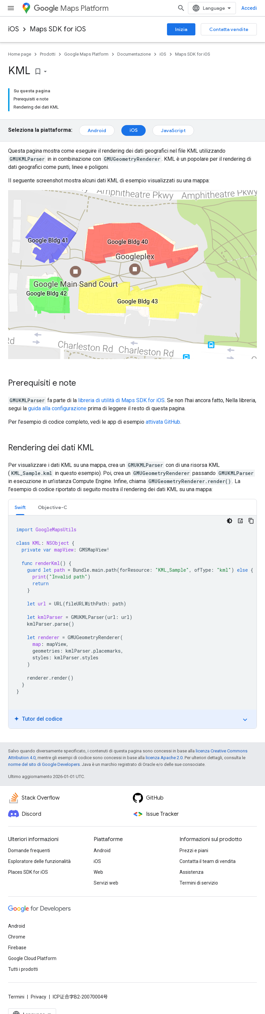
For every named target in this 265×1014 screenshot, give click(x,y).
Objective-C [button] (52, 507)
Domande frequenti (29, 850)
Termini (16, 997)
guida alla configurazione (57, 408)
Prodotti (47, 54)
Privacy (38, 997)
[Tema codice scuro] (229, 520)
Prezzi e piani (193, 850)
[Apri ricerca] (181, 8)
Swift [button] (20, 507)
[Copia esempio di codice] (251, 520)
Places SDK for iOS (28, 872)
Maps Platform (71, 8)
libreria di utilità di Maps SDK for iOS (121, 400)
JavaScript (173, 130)
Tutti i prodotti (23, 969)
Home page (19, 54)
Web (98, 872)
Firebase (17, 947)
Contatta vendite (228, 29)
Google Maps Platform (86, 54)
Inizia (181, 29)
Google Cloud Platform (32, 958)
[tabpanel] (132, 621)
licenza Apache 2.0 (164, 757)
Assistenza (191, 872)
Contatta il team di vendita (207, 861)
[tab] (20, 507)
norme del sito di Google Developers (44, 764)
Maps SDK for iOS (58, 29)
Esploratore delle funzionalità (39, 861)
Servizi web (106, 883)
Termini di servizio (198, 883)
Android (97, 130)
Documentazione (134, 54)
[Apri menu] (11, 8)
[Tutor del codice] (240, 520)
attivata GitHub (163, 422)
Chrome (16, 937)
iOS (13, 29)
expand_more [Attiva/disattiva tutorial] (245, 720)
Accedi (249, 8)
